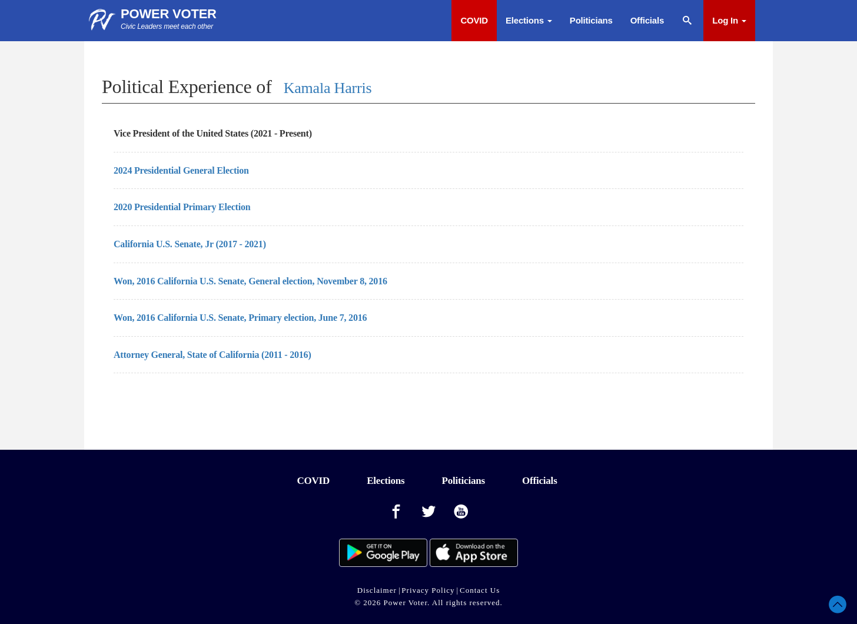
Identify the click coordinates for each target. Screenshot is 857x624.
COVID (474, 20)
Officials (647, 20)
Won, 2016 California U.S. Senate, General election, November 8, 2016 (250, 281)
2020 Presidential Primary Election (182, 207)
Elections (529, 20)
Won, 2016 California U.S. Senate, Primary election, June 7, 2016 (240, 318)
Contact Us (480, 590)
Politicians (591, 20)
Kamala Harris (328, 88)
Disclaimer (377, 590)
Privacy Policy (427, 590)
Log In (729, 20)
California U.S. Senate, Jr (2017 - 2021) (190, 244)
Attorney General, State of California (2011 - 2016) (212, 355)
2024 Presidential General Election (181, 170)
